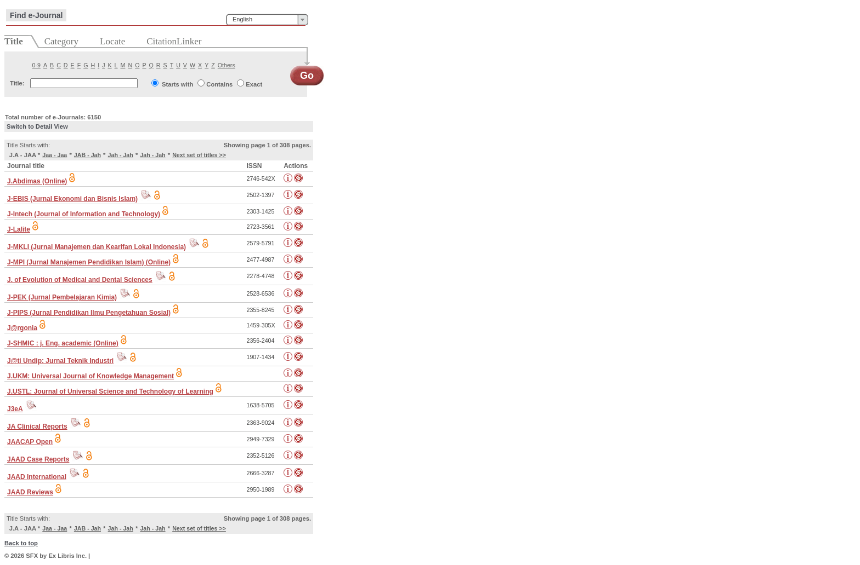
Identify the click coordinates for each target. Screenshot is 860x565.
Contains (219, 84)
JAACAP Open (30, 442)
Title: (17, 83)
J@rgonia (22, 328)
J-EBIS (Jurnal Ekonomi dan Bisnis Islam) (72, 199)
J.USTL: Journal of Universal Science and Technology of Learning (110, 391)
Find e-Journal (36, 15)
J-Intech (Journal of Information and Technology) (83, 214)
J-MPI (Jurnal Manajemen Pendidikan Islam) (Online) (89, 262)
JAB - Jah (87, 155)
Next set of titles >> (199, 155)
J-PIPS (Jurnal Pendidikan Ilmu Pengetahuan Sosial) (89, 312)
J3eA (15, 409)
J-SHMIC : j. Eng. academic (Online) (62, 343)
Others (226, 65)
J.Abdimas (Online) (37, 181)
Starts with (177, 84)
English (242, 19)
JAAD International (36, 477)
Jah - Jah (120, 155)
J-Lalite (18, 229)
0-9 (36, 65)
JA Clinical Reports (37, 426)
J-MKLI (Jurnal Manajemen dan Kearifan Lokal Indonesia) (96, 247)
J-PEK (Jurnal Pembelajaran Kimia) (62, 297)
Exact (254, 84)
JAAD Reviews (30, 492)
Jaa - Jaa (54, 155)
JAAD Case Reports (38, 459)
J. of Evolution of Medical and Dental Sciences (79, 280)
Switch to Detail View (37, 126)
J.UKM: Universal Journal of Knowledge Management (90, 376)
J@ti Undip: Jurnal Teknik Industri (60, 361)
